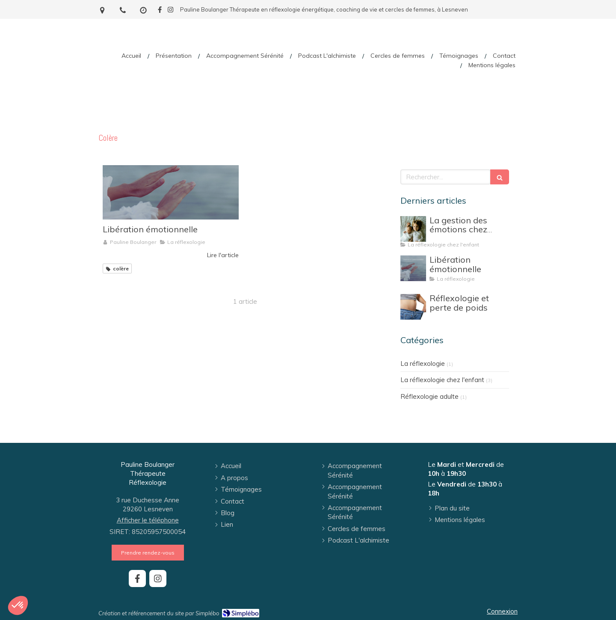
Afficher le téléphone (148, 520)
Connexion (502, 611)
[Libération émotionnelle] (171, 192)
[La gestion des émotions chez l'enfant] (413, 229)
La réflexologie (422, 363)
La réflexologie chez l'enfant (442, 380)
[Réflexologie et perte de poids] (413, 307)
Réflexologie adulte (429, 396)
